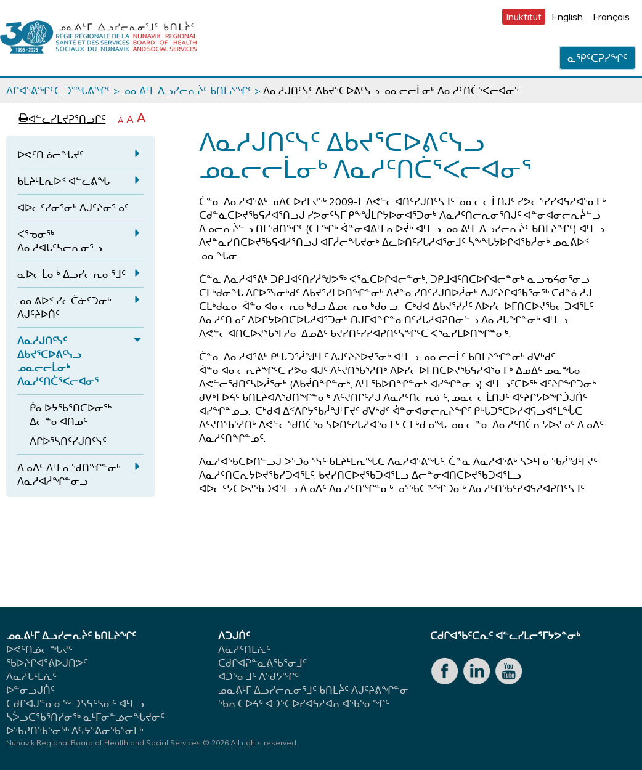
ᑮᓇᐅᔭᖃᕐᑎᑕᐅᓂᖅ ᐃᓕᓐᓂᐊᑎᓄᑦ (71, 415)
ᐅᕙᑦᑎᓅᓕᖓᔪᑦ (50, 154)
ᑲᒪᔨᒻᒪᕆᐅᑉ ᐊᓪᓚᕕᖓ (63, 181)
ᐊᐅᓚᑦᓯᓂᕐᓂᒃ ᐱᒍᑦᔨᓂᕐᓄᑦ (73, 207)
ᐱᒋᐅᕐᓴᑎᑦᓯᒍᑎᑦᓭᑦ (68, 441)
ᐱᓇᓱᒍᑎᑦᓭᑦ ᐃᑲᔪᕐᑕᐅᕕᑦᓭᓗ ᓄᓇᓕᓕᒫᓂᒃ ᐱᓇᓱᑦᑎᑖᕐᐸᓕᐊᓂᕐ (58, 360)
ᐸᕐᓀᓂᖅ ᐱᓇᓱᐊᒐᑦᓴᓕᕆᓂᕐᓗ (59, 241)
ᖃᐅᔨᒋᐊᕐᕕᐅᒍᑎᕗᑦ (46, 663)
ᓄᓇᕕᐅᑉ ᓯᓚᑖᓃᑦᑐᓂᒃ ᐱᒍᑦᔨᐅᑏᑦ (64, 307)
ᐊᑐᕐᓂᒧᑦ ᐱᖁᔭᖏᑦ (258, 676)
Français (611, 16)
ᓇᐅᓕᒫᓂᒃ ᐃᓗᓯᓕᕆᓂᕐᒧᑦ (71, 274)
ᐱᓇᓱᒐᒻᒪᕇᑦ (31, 676)
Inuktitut (524, 16)
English (567, 16)
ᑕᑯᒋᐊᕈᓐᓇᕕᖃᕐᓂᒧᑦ (262, 663)
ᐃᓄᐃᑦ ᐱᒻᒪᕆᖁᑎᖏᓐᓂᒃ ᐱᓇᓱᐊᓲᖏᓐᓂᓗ (69, 474)
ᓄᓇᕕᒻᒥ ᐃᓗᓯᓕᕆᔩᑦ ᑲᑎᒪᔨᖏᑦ (187, 90)
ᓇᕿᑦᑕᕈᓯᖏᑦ (597, 58)
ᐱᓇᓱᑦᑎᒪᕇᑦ (244, 649)
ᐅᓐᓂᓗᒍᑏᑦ (30, 690)
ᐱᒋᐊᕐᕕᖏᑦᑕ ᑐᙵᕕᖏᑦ (58, 90)
